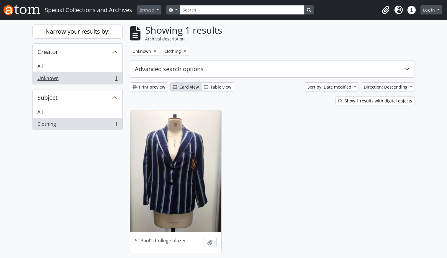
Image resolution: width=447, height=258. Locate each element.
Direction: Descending (386, 87)
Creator (47, 52)
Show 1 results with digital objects (375, 101)
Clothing (77, 125)
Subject (47, 98)
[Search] (242, 9)
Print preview (148, 87)
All (40, 66)
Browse (147, 10)
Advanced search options (169, 69)
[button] (385, 10)
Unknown (77, 79)
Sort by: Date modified (330, 87)
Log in (429, 10)
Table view (217, 87)
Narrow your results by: (77, 31)
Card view (186, 87)
